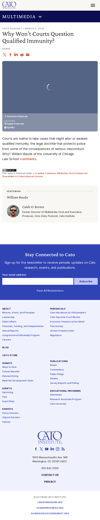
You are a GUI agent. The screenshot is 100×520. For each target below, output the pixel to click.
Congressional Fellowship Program (21, 335)
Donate (7, 363)
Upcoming (7, 392)
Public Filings (57, 374)
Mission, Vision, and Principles (18, 313)
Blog (5, 348)
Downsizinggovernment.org (50, 514)
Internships (56, 395)
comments (28, 159)
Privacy (50, 482)
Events (7, 388)
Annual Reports (10, 331)
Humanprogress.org (49, 508)
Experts (7, 409)
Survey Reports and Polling (64, 383)
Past (4, 397)
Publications (59, 361)
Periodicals (58, 309)
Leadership (8, 317)
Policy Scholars (10, 413)
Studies (54, 379)
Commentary (57, 370)
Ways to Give (9, 367)
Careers (6, 340)
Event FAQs (8, 401)
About (6, 309)
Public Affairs (9, 322)
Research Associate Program (65, 399)
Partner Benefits (11, 372)
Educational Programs (65, 391)
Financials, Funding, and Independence (23, 326)
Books (53, 365)
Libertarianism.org (50, 503)
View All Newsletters (50, 291)
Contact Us (50, 475)
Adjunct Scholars (11, 418)
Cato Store (10, 356)
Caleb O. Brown (33, 207)
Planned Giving (10, 376)
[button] (50, 16)
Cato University (58, 404)
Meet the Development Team (17, 381)
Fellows (6, 422)
